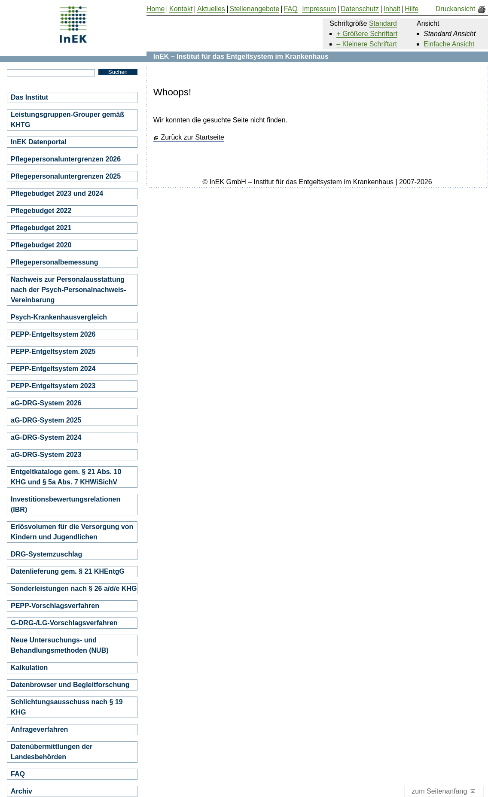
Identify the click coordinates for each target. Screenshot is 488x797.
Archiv (21, 791)
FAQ (18, 774)
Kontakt (180, 9)
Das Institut (29, 97)
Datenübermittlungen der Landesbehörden (51, 751)
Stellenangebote (254, 9)
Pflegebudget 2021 (41, 227)
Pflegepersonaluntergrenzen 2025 (66, 176)
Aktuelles (211, 9)
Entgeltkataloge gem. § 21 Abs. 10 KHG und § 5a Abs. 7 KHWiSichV (66, 477)
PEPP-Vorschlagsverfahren (55, 605)
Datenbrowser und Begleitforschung (70, 684)
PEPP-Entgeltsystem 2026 (53, 334)
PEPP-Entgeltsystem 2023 (53, 385)
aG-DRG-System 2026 (46, 403)
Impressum (319, 9)
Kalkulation (29, 667)
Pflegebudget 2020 (41, 245)
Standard (383, 23)
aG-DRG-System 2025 (46, 420)
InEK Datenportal (39, 142)
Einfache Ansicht (449, 44)
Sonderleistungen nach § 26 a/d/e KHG (74, 588)
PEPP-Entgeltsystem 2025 (53, 351)
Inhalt (392, 9)
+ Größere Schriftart (366, 33)
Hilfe (411, 9)
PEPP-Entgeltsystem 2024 (53, 368)
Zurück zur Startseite (192, 137)
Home (155, 9)
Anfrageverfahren (39, 729)
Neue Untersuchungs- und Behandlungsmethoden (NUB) (60, 645)
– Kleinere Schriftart (366, 44)
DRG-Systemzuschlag (46, 554)
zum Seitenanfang (444, 792)
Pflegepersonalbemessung (54, 262)
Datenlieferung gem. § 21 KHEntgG (68, 571)
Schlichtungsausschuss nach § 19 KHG (67, 707)
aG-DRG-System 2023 (46, 454)
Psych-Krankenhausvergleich (59, 317)
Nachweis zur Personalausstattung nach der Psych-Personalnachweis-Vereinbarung (68, 290)
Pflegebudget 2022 (41, 210)
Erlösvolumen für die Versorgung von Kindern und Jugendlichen (72, 532)
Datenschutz (360, 9)
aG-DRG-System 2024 (46, 437)
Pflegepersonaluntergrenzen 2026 (66, 159)
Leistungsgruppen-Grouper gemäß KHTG (67, 119)
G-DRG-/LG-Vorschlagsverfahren (64, 623)
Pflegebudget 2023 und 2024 (57, 193)
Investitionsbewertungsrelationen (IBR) (65, 504)
